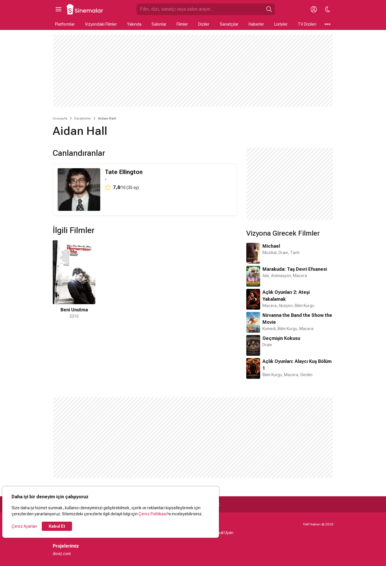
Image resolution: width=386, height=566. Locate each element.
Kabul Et (57, 526)
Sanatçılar (229, 24)
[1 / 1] (74, 279)
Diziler (203, 24)
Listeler (281, 24)
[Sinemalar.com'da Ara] (200, 9)
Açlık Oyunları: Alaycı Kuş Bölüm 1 (297, 365)
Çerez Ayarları (24, 526)
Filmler (182, 24)
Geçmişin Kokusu (281, 338)
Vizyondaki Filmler (101, 24)
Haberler (256, 24)
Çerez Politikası (153, 514)
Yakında (134, 24)
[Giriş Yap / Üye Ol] (313, 9)
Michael (271, 246)
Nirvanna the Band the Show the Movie (297, 319)
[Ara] (269, 9)
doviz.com (62, 553)
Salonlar (159, 24)
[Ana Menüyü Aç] (58, 9)
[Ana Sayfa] (85, 9)
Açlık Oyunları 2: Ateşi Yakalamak (286, 295)
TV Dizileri (307, 24)
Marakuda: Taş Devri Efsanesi (294, 269)
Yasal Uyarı (223, 532)
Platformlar (65, 24)
